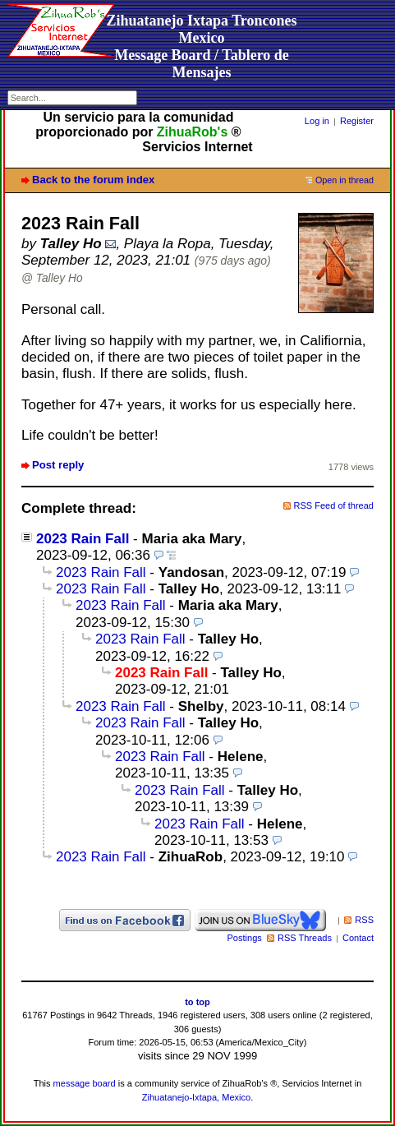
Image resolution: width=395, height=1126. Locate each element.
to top (197, 1002)
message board (84, 1083)
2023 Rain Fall (82, 539)
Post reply (58, 465)
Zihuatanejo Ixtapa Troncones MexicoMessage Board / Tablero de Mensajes (201, 46)
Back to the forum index (93, 179)
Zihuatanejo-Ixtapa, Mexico (196, 1097)
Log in (317, 121)
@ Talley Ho (52, 278)
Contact (358, 938)
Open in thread (344, 180)
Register (357, 121)
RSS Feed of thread (334, 505)
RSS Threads (305, 938)
